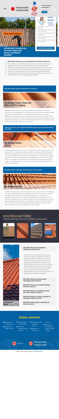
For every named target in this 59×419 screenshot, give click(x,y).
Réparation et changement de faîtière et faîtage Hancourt (49, 327)
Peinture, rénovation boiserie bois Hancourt (37, 324)
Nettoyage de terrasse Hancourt (9, 323)
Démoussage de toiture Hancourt (22, 323)
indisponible (22, 7)
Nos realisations (12, 33)
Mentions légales (38, 351)
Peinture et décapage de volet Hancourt (23, 328)
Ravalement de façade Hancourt (9, 327)
